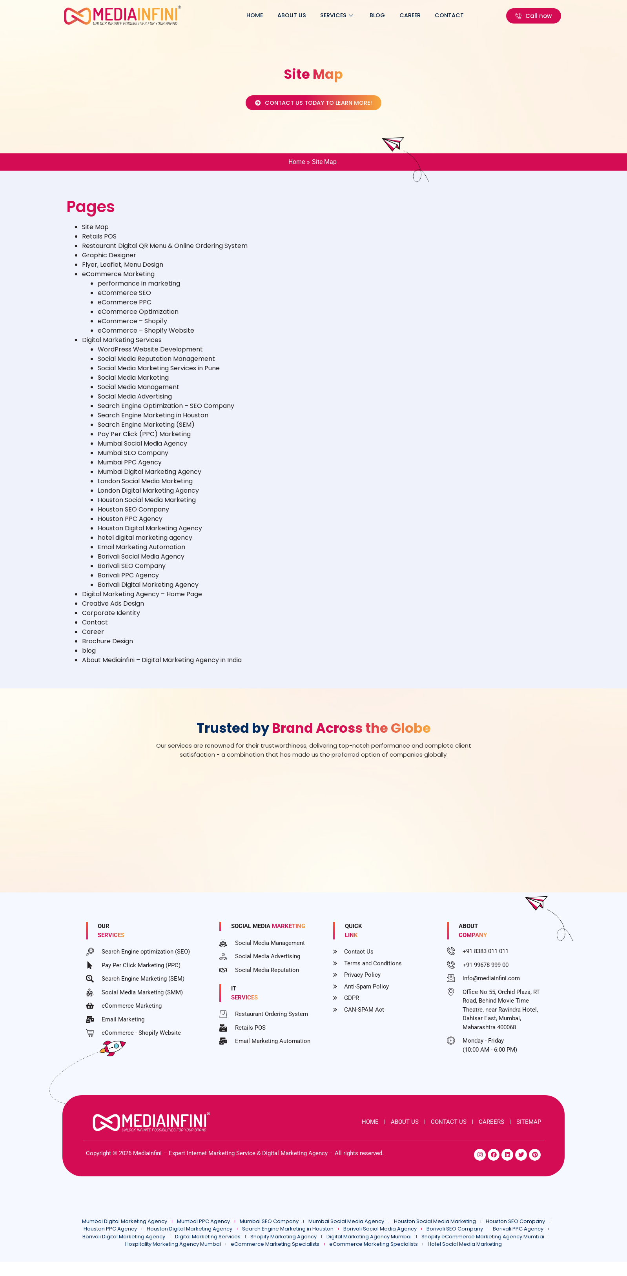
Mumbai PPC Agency (130, 467)
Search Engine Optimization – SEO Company (166, 411)
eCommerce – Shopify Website (146, 335)
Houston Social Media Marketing (147, 505)
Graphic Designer (109, 260)
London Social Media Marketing (145, 486)
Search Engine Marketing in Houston (153, 420)
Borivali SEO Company (132, 571)
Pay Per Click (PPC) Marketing (144, 439)
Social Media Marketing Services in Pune (159, 373)
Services (347, 16)
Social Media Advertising (135, 401)
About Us (305, 16)
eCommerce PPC (124, 307)
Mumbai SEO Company (133, 458)
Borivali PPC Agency (128, 580)
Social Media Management (138, 392)
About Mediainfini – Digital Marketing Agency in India (162, 665)
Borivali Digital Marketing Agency (148, 590)
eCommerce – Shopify (132, 326)
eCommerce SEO (124, 298)
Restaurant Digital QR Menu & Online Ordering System (165, 251)
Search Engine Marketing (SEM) (146, 430)
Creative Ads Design (113, 608)
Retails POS (99, 241)
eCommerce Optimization (138, 317)
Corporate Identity (111, 618)
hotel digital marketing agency (145, 543)
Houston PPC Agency (130, 524)
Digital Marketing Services (122, 345)
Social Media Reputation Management (156, 364)
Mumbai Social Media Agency (142, 448)
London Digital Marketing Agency (148, 496)
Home (271, 16)
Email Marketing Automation (141, 552)
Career (414, 16)
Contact (451, 16)
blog (384, 16)
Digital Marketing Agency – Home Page (142, 599)
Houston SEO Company (133, 514)
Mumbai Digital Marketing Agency (149, 477)
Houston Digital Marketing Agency (150, 533)
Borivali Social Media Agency (141, 561)
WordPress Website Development (150, 354)
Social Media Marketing (133, 383)
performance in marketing (139, 288)
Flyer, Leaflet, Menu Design (122, 270)
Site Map (95, 232)
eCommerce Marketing (118, 279)
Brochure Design (107, 646)
